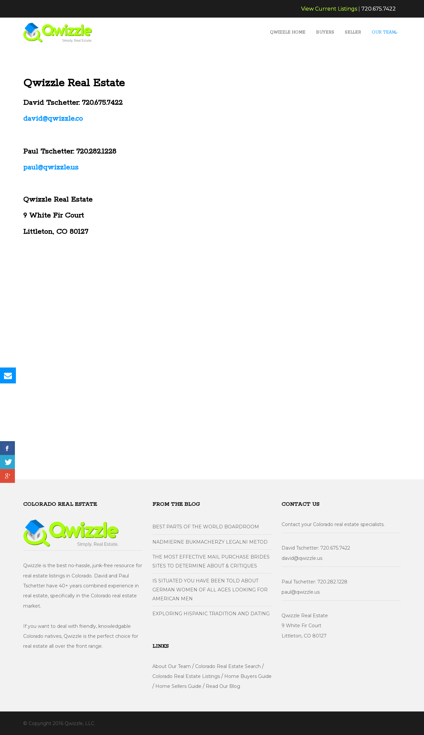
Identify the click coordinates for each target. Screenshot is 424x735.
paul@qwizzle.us (51, 167)
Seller (353, 32)
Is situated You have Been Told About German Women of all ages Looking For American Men (210, 589)
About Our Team (171, 666)
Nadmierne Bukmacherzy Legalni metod (210, 542)
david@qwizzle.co (53, 118)
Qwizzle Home (287, 32)
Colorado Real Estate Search (228, 666)
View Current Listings (329, 9)
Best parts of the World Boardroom (205, 527)
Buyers (325, 32)
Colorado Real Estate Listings (186, 676)
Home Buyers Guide (248, 676)
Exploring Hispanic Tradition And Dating (211, 614)
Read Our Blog (223, 686)
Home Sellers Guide (178, 686)
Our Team (384, 32)
